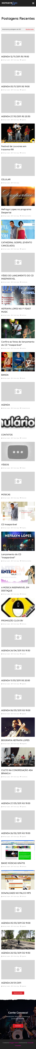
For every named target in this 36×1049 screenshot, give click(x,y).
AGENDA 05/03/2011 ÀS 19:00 (15, 923)
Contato (18, 1026)
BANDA (4, 375)
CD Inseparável (9, 524)
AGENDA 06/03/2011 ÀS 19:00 (15, 710)
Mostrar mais (18, 993)
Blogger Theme (13, 1042)
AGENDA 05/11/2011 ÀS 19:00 (15, 86)
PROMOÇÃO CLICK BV (12, 620)
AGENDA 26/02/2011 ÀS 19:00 (15, 833)
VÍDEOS (5, 464)
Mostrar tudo (30, 29)
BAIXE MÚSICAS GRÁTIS (13, 863)
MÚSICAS (5, 494)
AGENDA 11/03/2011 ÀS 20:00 (15, 680)
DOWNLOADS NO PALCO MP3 (16, 893)
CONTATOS (7, 434)
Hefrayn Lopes (6, 60)
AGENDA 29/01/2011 (11, 982)
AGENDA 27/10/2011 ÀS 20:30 (15, 116)
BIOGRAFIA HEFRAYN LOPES (15, 740)
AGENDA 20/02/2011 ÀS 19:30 (15, 953)
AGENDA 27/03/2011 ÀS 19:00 (15, 803)
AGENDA (5, 404)
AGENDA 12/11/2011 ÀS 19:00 (15, 56)
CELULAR (6, 179)
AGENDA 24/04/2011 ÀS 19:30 (15, 650)
